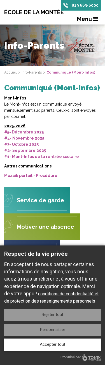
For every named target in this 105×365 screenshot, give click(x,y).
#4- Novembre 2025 (24, 138)
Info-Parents (32, 72)
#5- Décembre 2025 (24, 132)
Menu (87, 19)
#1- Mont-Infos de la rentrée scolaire (41, 156)
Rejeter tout (52, 314)
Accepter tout (52, 344)
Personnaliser (52, 329)
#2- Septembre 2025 (25, 150)
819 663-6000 (85, 5)
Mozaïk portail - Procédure (30, 175)
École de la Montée (34, 12)
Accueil (10, 72)
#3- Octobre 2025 (21, 144)
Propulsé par (80, 357)
